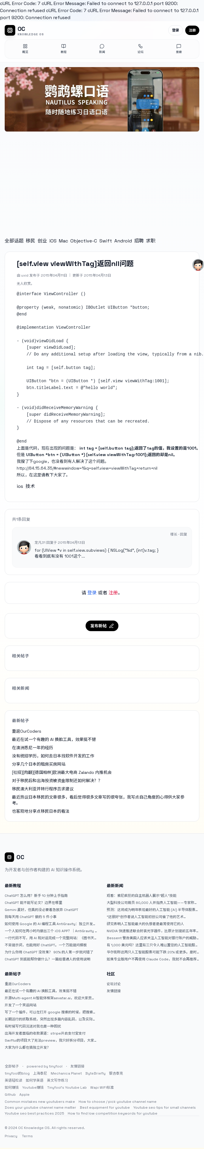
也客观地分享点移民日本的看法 (40, 811)
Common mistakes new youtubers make (40, 1101)
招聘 (139, 241)
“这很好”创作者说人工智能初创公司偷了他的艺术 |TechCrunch (145, 916)
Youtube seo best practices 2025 (34, 1113)
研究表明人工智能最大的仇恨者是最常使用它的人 (145, 924)
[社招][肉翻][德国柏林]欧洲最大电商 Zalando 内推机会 (62, 772)
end (22, 314)
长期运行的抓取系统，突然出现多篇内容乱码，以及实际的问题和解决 (50, 1019)
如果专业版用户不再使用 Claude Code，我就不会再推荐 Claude (152, 959)
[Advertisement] (102, 178)
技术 (30, 486)
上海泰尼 (40, 1073)
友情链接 (114, 991)
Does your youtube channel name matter (40, 1107)
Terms (27, 1136)
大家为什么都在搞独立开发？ (27, 1047)
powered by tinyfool (44, 1066)
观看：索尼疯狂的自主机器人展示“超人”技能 (141, 895)
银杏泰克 (116, 1073)
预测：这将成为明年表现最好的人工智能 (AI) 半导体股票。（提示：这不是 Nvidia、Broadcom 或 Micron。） (153, 909)
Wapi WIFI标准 (102, 1087)
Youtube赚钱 (33, 1087)
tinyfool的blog (17, 1073)
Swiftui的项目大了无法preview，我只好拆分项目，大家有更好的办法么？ (49, 1040)
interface (30, 294)
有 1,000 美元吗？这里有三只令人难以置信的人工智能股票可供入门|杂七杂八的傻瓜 (153, 945)
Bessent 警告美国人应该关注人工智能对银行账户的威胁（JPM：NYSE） (151, 938)
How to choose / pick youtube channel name (118, 1101)
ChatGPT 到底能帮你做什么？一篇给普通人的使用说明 (47, 959)
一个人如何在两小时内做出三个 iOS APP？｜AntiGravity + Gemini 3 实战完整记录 (51, 931)
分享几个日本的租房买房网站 (38, 764)
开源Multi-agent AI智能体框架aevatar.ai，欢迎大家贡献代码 (50, 998)
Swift (105, 241)
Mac (63, 241)
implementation (36, 327)
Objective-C (83, 241)
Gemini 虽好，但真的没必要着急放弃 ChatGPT (41, 909)
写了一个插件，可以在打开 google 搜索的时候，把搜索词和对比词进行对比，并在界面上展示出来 (50, 1012)
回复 (183, 534)
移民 (30, 241)
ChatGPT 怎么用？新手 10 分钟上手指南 (36, 895)
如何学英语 (34, 1080)
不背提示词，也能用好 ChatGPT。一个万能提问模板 (46, 945)
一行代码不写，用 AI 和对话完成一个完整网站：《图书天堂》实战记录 (49, 938)
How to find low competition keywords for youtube (112, 1113)
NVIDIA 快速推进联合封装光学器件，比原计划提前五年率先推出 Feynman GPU (151, 931)
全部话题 (14, 241)
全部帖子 (12, 1066)
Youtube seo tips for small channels (164, 1107)
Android (123, 241)
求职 (150, 241)
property (29, 307)
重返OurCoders (26, 731)
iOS (53, 241)
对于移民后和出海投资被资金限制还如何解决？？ (57, 780)
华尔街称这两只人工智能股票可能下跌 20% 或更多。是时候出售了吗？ (152, 952)
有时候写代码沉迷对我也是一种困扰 (33, 1026)
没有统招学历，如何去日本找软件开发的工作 (53, 756)
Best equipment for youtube (105, 1107)
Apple (24, 1094)
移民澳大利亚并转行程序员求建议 (43, 789)
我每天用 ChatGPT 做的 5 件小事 (31, 916)
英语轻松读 (13, 1080)
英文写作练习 (57, 1080)
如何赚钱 (12, 1087)
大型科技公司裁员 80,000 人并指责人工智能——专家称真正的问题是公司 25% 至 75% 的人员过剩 (152, 902)
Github (10, 1094)
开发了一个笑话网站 (20, 1005)
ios (20, 486)
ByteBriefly (95, 1073)
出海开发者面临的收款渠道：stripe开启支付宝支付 (45, 1033)
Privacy (11, 1136)
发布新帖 (102, 625)
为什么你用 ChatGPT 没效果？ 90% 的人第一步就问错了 (49, 952)
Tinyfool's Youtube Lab (67, 1087)
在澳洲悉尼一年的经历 (32, 747)
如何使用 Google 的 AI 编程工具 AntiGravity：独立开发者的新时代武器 (50, 924)
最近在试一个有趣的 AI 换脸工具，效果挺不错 (54, 739)
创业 (42, 241)
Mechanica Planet (66, 1073)
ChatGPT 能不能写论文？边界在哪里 (33, 902)
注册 (192, 30)
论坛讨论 (114, 984)
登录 (175, 30)
